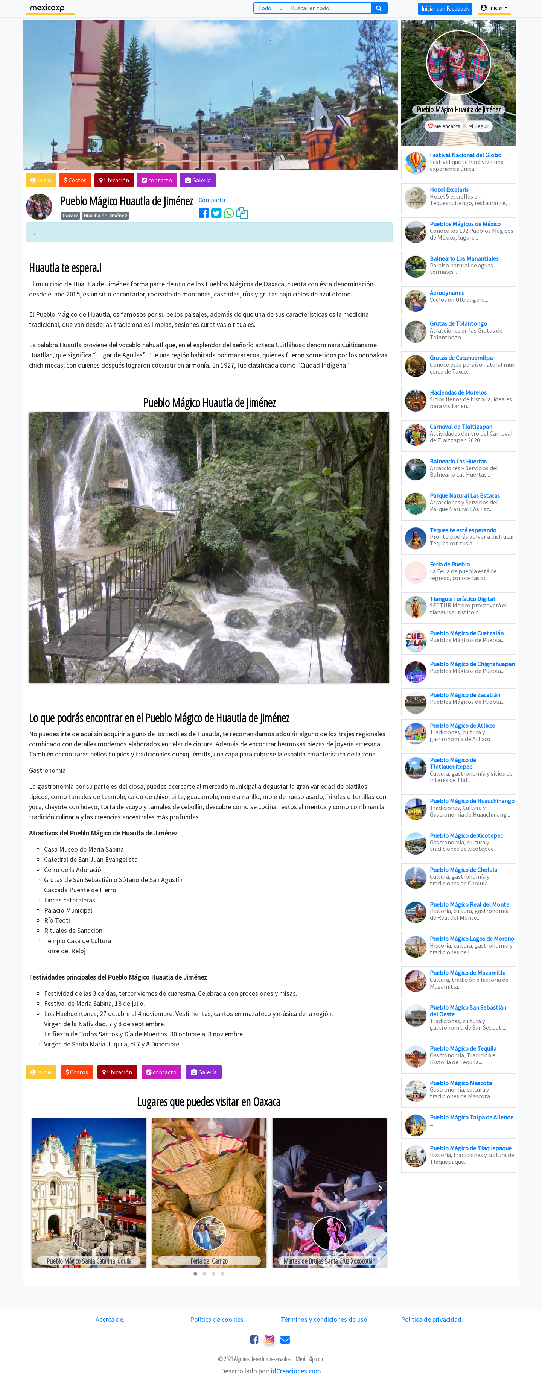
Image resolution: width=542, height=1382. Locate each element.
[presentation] (37, 1188)
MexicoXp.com (309, 1359)
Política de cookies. (217, 1319)
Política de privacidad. (432, 1319)
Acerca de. (110, 1319)
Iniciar (492, 7)
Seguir (482, 126)
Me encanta (447, 126)
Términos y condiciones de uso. (325, 1319)
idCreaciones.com (296, 1371)
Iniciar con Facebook (445, 8)
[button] (41, 180)
